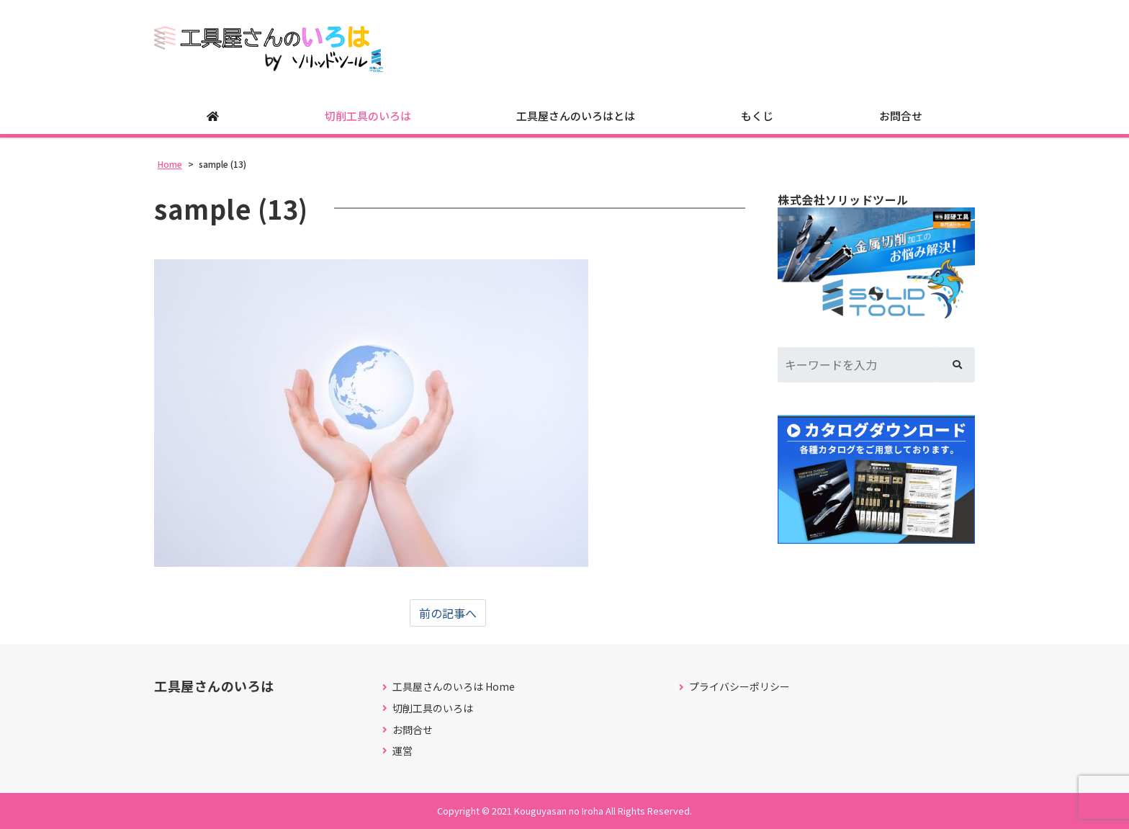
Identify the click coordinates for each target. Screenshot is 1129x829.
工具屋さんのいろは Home (453, 687)
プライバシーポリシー (739, 687)
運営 (402, 751)
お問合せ (900, 115)
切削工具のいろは (368, 115)
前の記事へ (448, 613)
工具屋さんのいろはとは (575, 115)
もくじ (757, 115)
